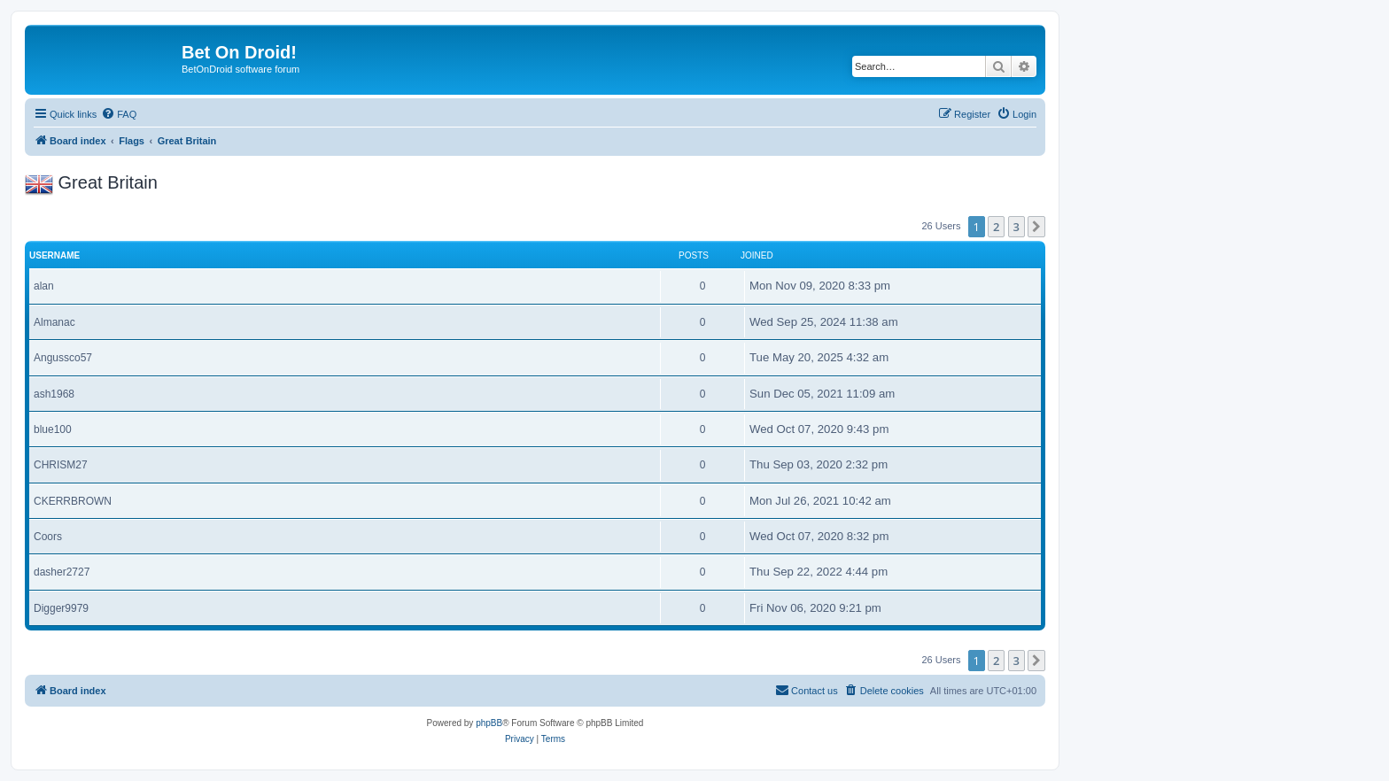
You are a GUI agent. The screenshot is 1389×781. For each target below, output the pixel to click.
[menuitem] (118, 114)
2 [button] (996, 227)
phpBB (489, 723)
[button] (1036, 226)
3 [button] (1016, 227)
